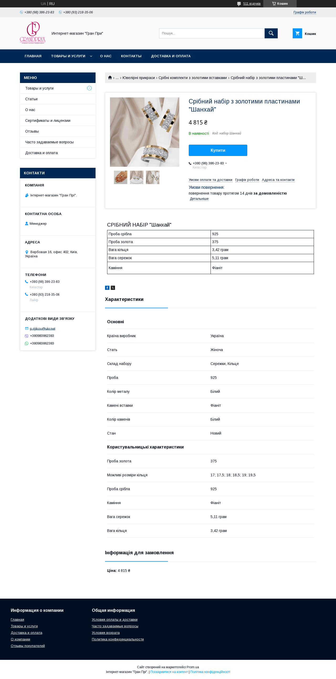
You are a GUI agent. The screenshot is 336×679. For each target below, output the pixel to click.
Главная (33, 56)
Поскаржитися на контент (169, 672)
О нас (106, 56)
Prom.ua (193, 667)
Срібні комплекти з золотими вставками (193, 78)
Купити (218, 150)
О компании (20, 639)
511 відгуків (252, 4)
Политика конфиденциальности (118, 639)
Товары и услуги (68, 56)
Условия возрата (106, 633)
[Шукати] (271, 33)
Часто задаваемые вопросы (49, 142)
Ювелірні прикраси (139, 78)
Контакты (131, 56)
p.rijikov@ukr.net (42, 328)
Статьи (31, 99)
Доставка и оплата (171, 56)
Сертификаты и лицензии (47, 120)
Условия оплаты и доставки (115, 619)
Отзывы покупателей (28, 646)
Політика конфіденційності (210, 672)
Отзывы (32, 131)
